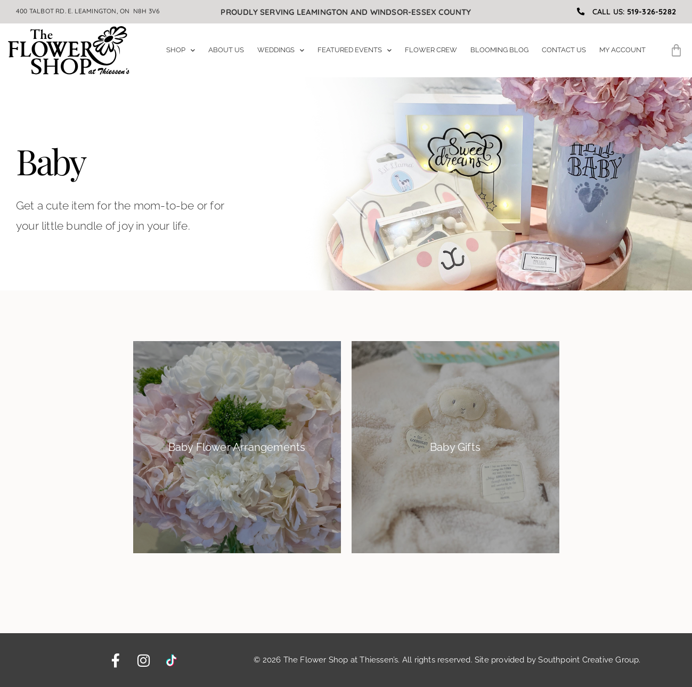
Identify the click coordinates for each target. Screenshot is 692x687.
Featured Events (354, 50)
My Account (622, 50)
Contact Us (564, 50)
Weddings (280, 50)
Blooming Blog (499, 50)
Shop (180, 50)
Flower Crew (431, 50)
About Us (226, 50)
